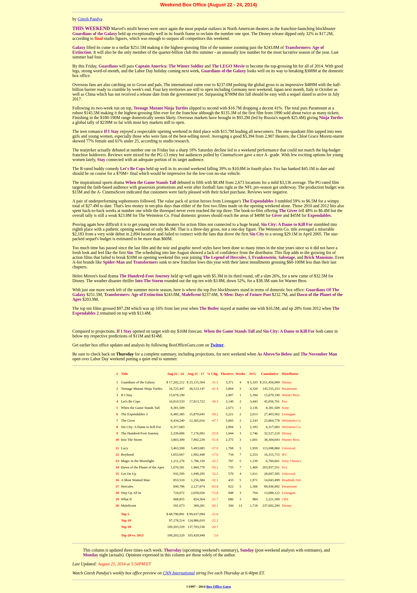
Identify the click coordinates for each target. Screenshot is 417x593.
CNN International (179, 573)
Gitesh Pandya (90, 19)
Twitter (216, 345)
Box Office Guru (218, 586)
